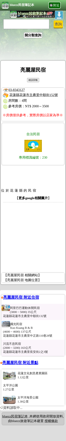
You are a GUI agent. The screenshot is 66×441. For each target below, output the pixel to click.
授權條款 (51, 421)
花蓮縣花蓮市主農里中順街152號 (33, 95)
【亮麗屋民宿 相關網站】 (22, 275)
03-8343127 (16, 90)
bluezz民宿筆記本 (18, 5)
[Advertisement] (33, 50)
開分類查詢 (33, 35)
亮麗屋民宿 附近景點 (20, 362)
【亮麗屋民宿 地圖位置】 (22, 280)
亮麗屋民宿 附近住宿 (21, 297)
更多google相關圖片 (33, 198)
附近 (56, 5)
